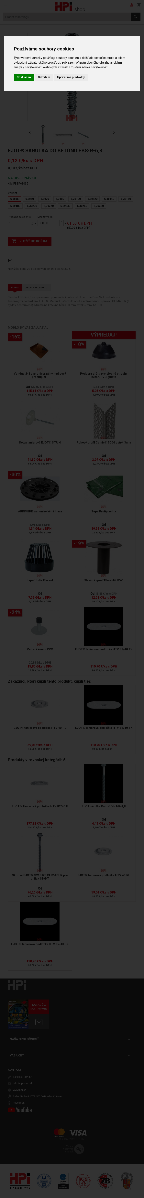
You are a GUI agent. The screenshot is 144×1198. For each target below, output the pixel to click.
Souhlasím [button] (24, 77)
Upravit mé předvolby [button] (71, 77)
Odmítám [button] (44, 77)
